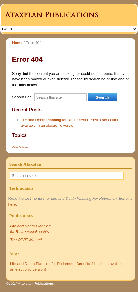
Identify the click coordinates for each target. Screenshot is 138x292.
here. (12, 204)
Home (17, 43)
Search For (21, 97)
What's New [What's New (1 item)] (20, 147)
